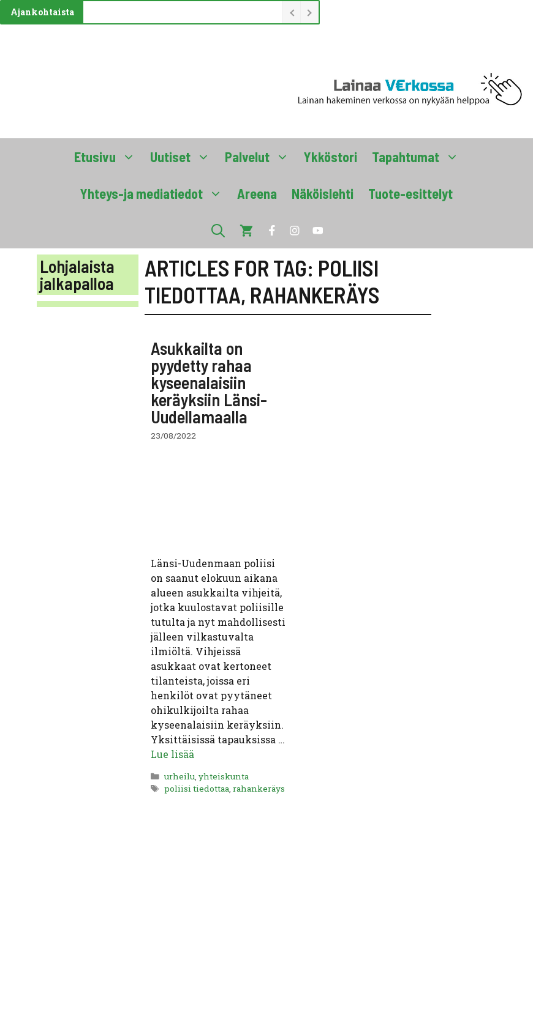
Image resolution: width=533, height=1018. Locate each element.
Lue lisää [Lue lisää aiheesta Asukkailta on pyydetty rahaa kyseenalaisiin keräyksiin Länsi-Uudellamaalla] (172, 754)
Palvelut (261, 156)
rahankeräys (259, 788)
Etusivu (108, 156)
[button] (218, 230)
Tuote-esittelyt (410, 193)
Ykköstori (330, 157)
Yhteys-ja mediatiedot (155, 193)
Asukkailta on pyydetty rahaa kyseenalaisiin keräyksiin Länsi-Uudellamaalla (209, 382)
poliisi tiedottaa (196, 788)
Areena (257, 193)
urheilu (179, 776)
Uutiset (183, 156)
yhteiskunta (223, 776)
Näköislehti (322, 193)
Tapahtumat (419, 156)
